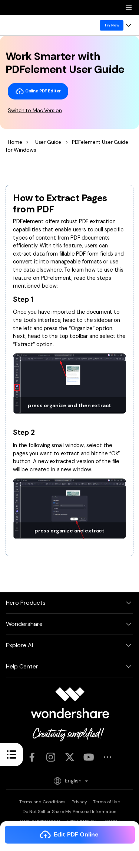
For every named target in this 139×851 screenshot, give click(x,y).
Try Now (111, 25)
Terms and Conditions (42, 802)
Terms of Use (106, 802)
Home (15, 142)
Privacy (79, 802)
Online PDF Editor (38, 91)
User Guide (48, 142)
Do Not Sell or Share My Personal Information (69, 811)
